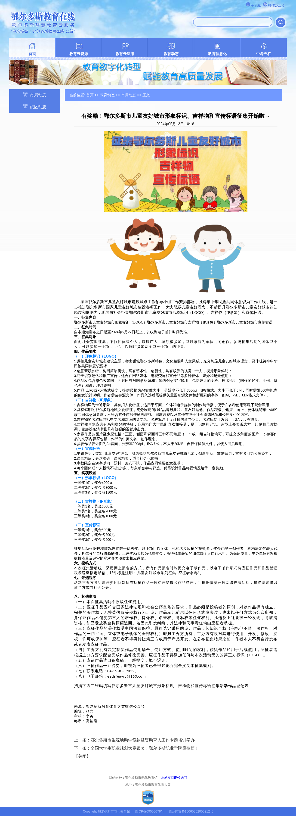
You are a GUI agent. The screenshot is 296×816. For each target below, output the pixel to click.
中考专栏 (263, 54)
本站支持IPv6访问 (174, 777)
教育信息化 (217, 54)
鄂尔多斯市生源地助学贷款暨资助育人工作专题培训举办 (143, 740)
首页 (32, 54)
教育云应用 (125, 54)
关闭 (82, 756)
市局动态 (34, 94)
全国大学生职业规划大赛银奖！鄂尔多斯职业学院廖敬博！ (145, 748)
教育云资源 (78, 54)
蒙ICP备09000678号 (149, 811)
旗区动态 (34, 106)
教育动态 (171, 54)
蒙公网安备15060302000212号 (191, 811)
